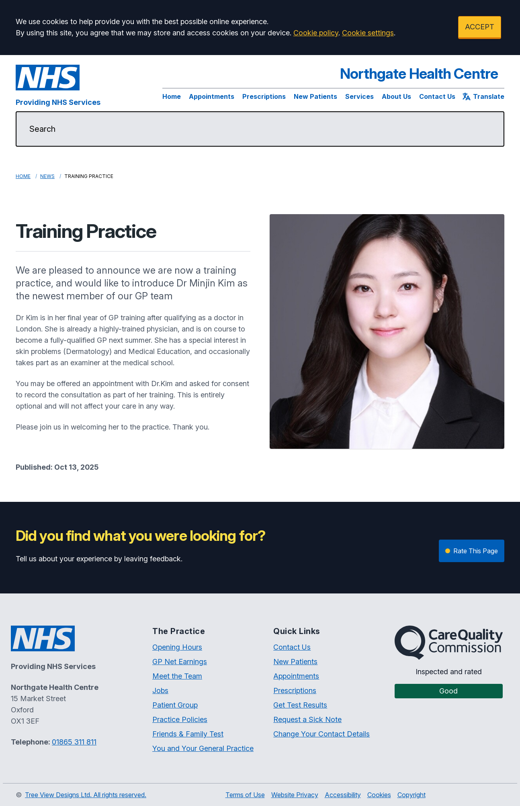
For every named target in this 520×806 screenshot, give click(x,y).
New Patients (315, 96)
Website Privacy (294, 795)
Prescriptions (264, 96)
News (47, 176)
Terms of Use (245, 795)
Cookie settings (368, 33)
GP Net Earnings (179, 661)
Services (359, 96)
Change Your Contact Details (321, 734)
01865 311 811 (74, 742)
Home (171, 96)
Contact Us (437, 96)
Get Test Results (300, 705)
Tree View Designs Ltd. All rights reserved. (85, 795)
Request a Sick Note (307, 719)
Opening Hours (177, 647)
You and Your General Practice (203, 748)
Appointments (211, 96)
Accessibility (343, 795)
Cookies (379, 795)
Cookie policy (315, 33)
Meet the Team (177, 676)
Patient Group (175, 705)
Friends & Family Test (187, 734)
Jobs (160, 690)
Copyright (411, 795)
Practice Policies (179, 719)
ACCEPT (479, 27)
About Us (396, 96)
